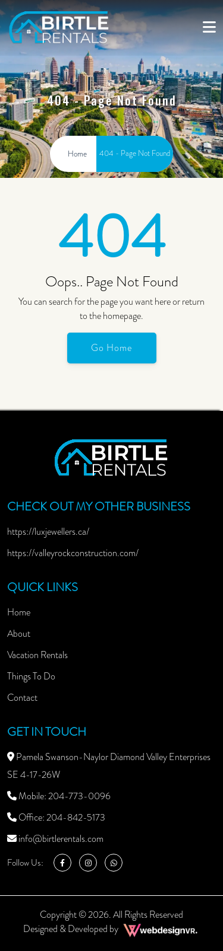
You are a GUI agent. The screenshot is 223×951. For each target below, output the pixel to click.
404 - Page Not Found (134, 153)
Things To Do (31, 676)
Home (18, 612)
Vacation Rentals (37, 655)
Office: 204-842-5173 (56, 817)
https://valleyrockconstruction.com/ (73, 553)
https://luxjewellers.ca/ (48, 531)
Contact (22, 697)
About (18, 633)
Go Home (111, 348)
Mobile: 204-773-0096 (59, 796)
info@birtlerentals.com (55, 838)
